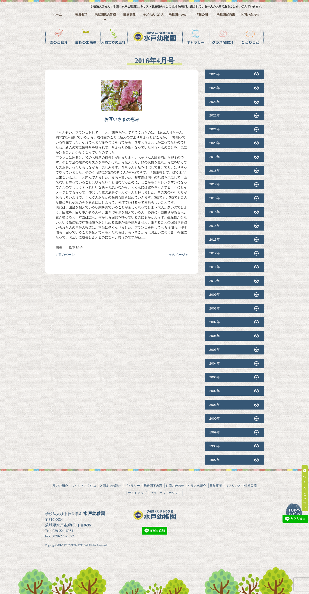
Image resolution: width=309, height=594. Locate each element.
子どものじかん (153, 14)
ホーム (57, 14)
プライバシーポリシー (165, 493)
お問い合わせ (250, 14)
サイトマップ (137, 493)
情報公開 (202, 14)
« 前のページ (65, 254)
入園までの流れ (110, 485)
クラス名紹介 (197, 485)
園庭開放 (129, 14)
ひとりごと (233, 485)
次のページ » (178, 254)
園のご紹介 (60, 485)
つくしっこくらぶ (83, 485)
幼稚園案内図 (226, 14)
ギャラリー (132, 485)
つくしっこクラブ (305, 488)
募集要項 (81, 14)
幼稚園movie (178, 14)
